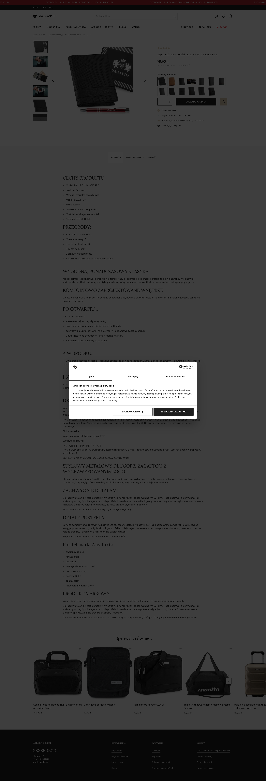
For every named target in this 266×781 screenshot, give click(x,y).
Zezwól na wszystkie (173, 411)
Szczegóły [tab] (133, 376)
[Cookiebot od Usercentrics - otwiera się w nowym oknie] (181, 367)
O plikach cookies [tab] (175, 376)
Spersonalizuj (132, 411)
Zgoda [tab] (90, 376)
